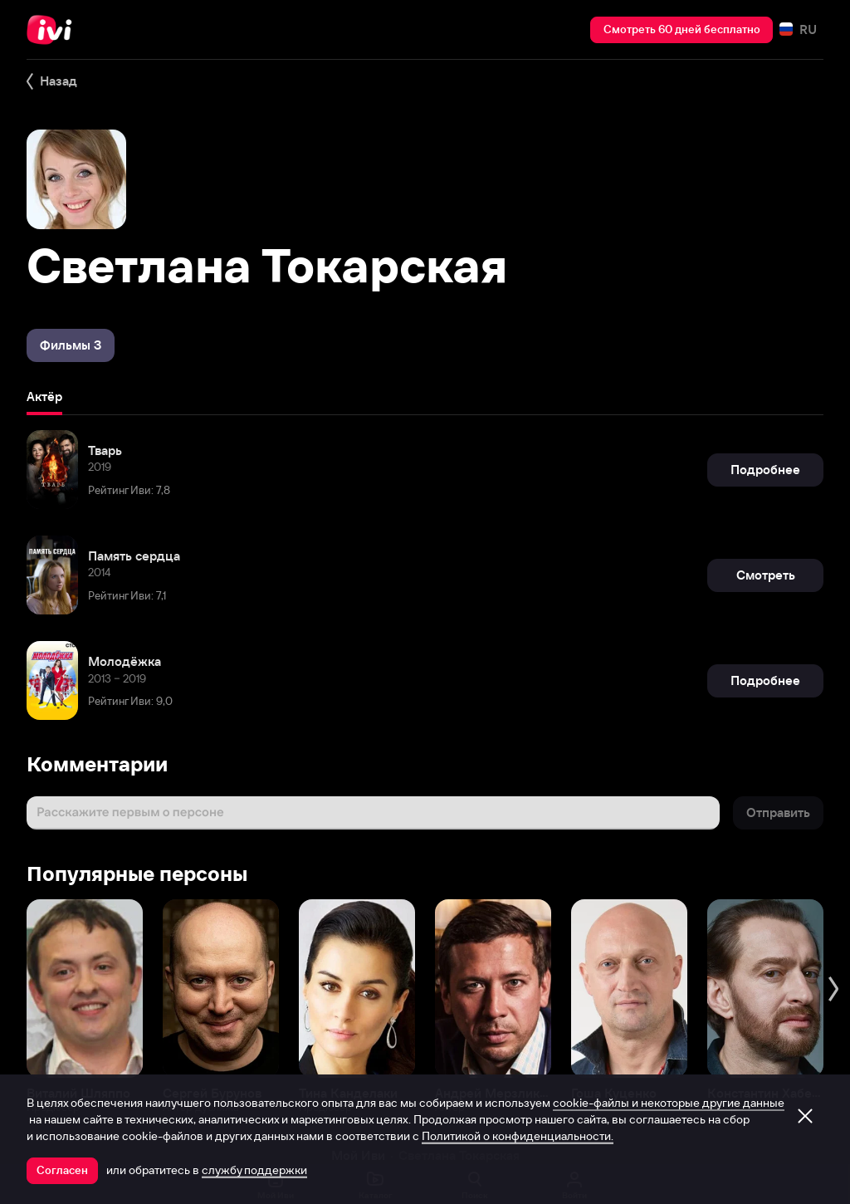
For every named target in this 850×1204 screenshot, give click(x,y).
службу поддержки (254, 1170)
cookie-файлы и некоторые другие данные (668, 1102)
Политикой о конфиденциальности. (517, 1136)
